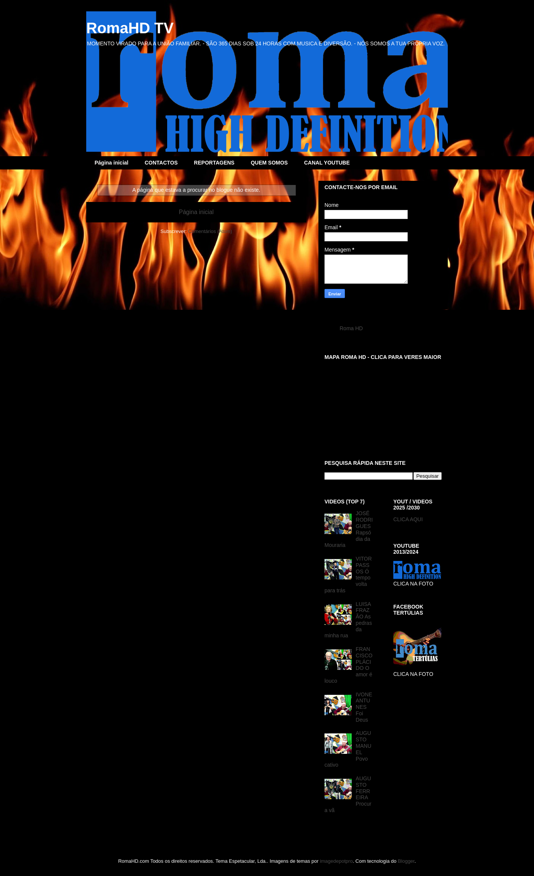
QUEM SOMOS (269, 163)
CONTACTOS (160, 163)
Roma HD (351, 328)
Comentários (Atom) (210, 231)
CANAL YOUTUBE (327, 163)
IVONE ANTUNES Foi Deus (364, 707)
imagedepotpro (336, 861)
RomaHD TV (130, 28)
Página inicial (111, 163)
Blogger (406, 861)
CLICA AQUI (408, 519)
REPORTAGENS (214, 163)
